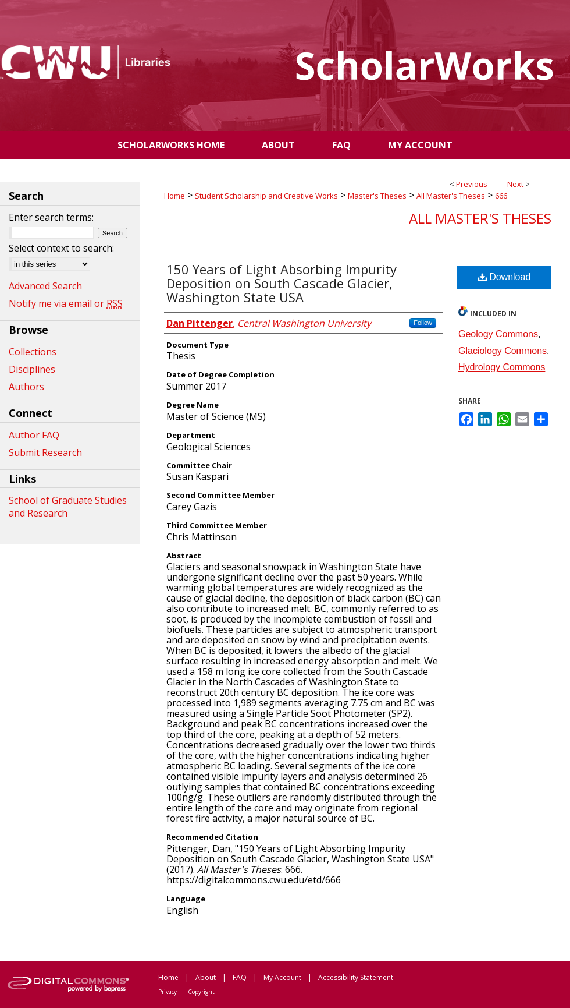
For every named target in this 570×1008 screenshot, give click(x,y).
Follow (423, 322)
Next (515, 184)
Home (174, 195)
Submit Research (45, 452)
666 (501, 195)
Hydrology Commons (501, 367)
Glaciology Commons (502, 351)
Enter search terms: (51, 217)
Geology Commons (498, 334)
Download (504, 277)
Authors (26, 386)
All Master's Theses (450, 195)
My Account (282, 977)
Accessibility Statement (355, 977)
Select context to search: (61, 248)
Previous (471, 184)
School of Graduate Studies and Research (68, 506)
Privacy (167, 992)
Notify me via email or (66, 303)
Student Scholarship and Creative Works (266, 195)
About (205, 977)
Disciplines (32, 369)
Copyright (201, 992)
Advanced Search (45, 286)
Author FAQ (34, 435)
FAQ (240, 977)
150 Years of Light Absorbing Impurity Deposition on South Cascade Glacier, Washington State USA (281, 283)
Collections (32, 351)
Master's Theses (377, 195)
